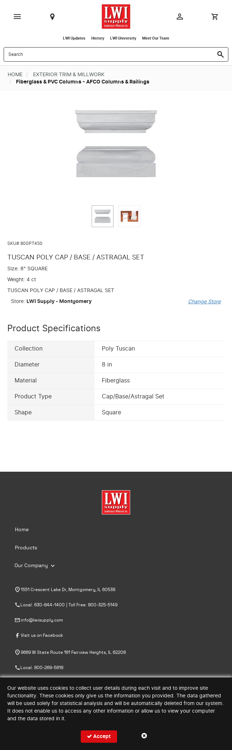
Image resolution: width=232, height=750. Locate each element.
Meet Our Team (155, 38)
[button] (102, 216)
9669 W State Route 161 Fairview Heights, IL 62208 (73, 652)
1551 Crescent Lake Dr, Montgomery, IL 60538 (68, 589)
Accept (99, 736)
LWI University (123, 38)
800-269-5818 (48, 667)
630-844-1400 (49, 605)
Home (22, 529)
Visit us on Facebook (42, 635)
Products (26, 547)
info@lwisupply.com (42, 620)
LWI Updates (74, 38)
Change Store (204, 301)
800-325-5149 (102, 605)
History (97, 38)
